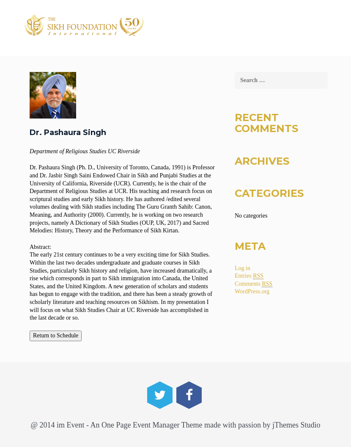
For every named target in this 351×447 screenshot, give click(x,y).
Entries (249, 276)
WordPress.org (252, 291)
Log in (242, 268)
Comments (253, 284)
